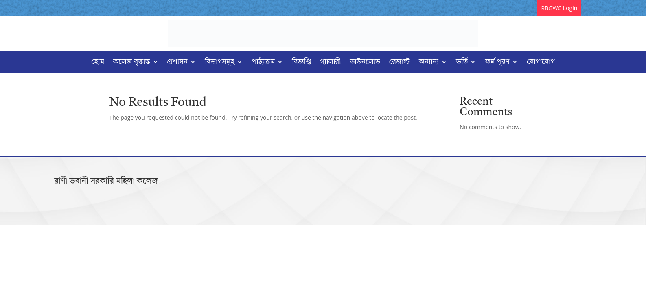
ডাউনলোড (365, 62)
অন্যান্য (429, 62)
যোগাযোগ (541, 62)
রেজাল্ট (399, 62)
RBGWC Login (559, 8)
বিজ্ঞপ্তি (301, 62)
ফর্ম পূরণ (497, 62)
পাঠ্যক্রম (263, 62)
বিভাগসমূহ (219, 62)
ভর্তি (462, 62)
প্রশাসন (177, 62)
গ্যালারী (330, 62)
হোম (97, 62)
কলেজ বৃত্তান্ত (131, 62)
